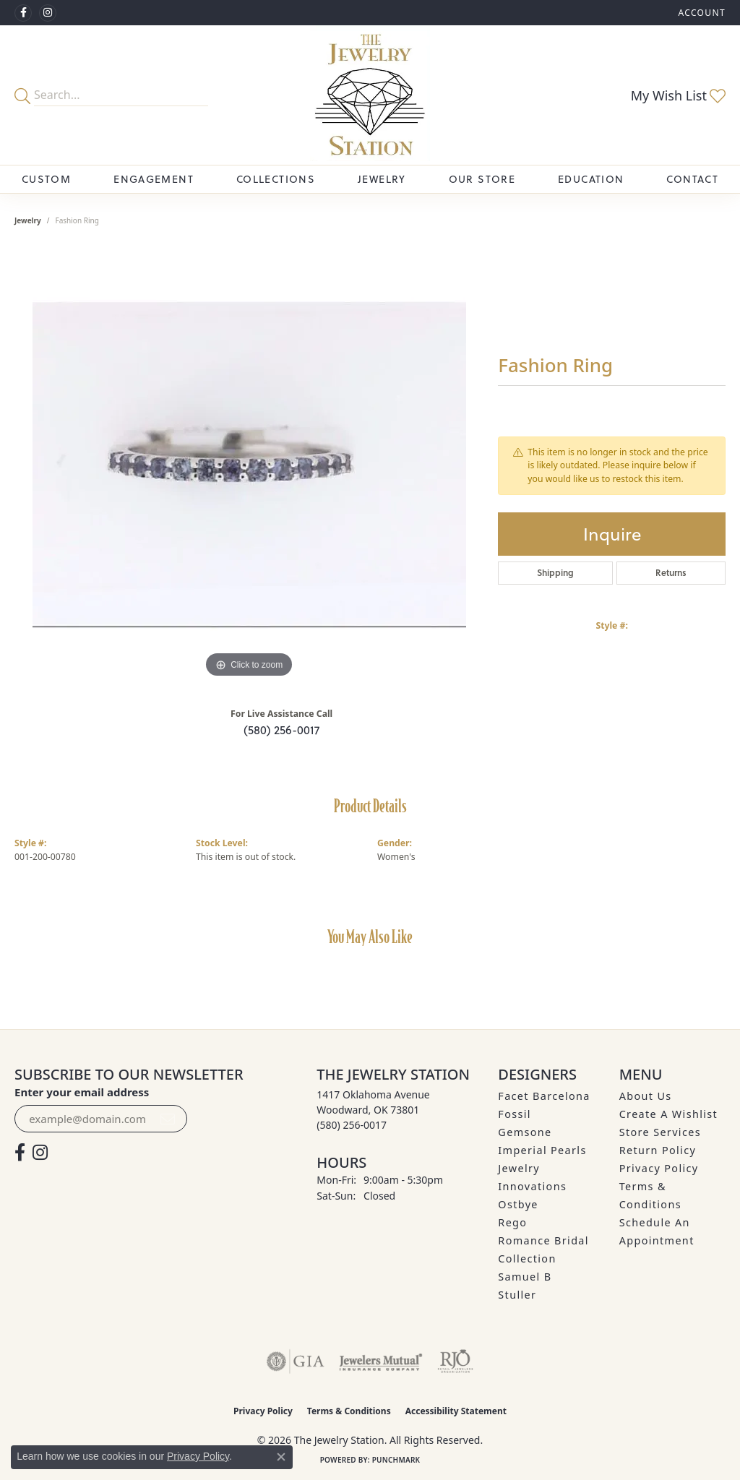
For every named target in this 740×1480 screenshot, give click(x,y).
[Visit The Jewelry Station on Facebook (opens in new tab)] (23, 13)
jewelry (27, 220)
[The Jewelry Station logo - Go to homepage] (370, 95)
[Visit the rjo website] (455, 1361)
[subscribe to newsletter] (167, 1119)
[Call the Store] (352, 1125)
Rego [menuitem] (512, 1222)
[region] (249, 464)
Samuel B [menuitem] (524, 1276)
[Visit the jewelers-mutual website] (380, 1361)
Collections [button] (275, 179)
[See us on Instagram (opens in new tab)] (47, 13)
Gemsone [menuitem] (524, 1132)
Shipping (555, 573)
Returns (671, 573)
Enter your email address (81, 1092)
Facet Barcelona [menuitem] (544, 1096)
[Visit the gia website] (295, 1361)
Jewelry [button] (382, 179)
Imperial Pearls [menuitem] (542, 1150)
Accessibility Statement (456, 1411)
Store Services (660, 1132)
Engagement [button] (153, 179)
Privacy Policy (659, 1168)
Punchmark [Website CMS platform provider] (396, 1460)
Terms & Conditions (349, 1411)
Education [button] (591, 179)
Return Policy (658, 1150)
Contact (692, 179)
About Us (645, 1096)
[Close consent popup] (281, 1457)
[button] (700, 12)
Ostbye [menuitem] (518, 1204)
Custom (46, 179)
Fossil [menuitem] (514, 1114)
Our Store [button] (482, 179)
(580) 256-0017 (281, 730)
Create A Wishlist (668, 1114)
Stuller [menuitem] (517, 1295)
